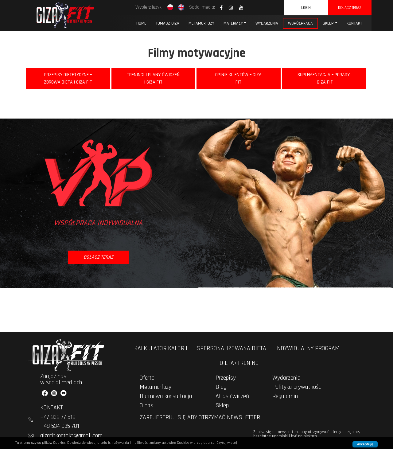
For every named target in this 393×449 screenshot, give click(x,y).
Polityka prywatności (297, 387)
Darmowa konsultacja (166, 396)
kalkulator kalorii (160, 348)
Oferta (147, 378)
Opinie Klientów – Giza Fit (238, 78)
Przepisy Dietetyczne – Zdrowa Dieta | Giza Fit (68, 78)
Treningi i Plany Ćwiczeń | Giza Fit (153, 78)
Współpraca (300, 23)
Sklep (222, 405)
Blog (221, 387)
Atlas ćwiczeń (232, 396)
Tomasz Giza (167, 23)
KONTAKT (354, 23)
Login (306, 7)
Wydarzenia (286, 378)
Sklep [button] (328, 23)
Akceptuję (365, 444)
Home (141, 23)
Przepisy (226, 378)
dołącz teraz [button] (98, 257)
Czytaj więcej (226, 442)
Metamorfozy (201, 23)
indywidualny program (307, 348)
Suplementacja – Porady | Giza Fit (324, 78)
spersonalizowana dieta (231, 348)
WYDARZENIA (266, 23)
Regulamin (285, 396)
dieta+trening (239, 363)
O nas (146, 405)
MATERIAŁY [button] (233, 23)
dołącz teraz (349, 7)
